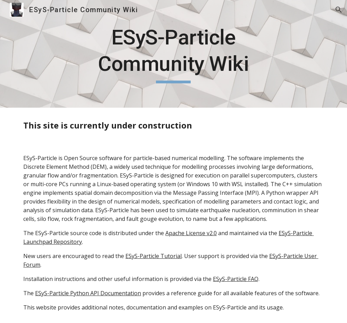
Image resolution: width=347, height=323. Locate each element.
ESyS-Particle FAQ (235, 279)
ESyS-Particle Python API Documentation (88, 293)
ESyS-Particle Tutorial (153, 256)
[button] (338, 9)
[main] (173, 54)
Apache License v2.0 (191, 233)
